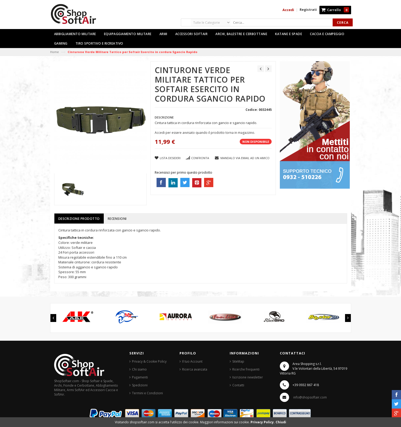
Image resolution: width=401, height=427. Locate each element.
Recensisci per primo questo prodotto (183, 172)
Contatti (238, 385)
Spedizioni (140, 385)
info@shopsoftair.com (310, 397)
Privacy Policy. (263, 422)
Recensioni (117, 218)
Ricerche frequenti (246, 369)
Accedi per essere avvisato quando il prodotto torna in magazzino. (205, 132)
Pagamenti (140, 377)
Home (54, 52)
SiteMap (238, 361)
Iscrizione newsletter (247, 377)
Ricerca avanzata (194, 369)
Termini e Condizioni (147, 393)
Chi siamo (139, 369)
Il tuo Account (192, 361)
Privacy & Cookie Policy (149, 361)
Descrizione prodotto (79, 218)
